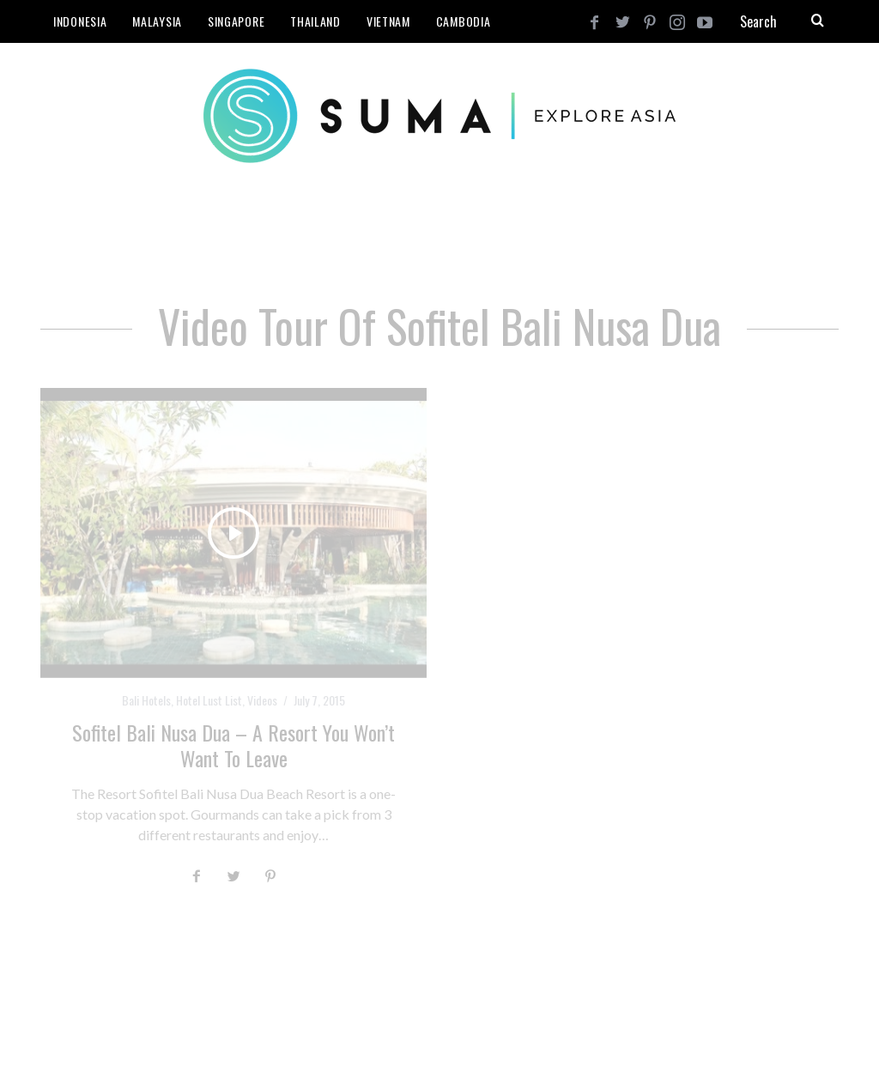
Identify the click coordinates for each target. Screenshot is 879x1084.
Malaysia (157, 21)
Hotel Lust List (209, 700)
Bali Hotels (146, 700)
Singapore (236, 21)
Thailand (315, 21)
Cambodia (463, 21)
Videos (262, 700)
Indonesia (79, 21)
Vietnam (388, 21)
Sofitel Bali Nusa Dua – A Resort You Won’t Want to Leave (233, 745)
